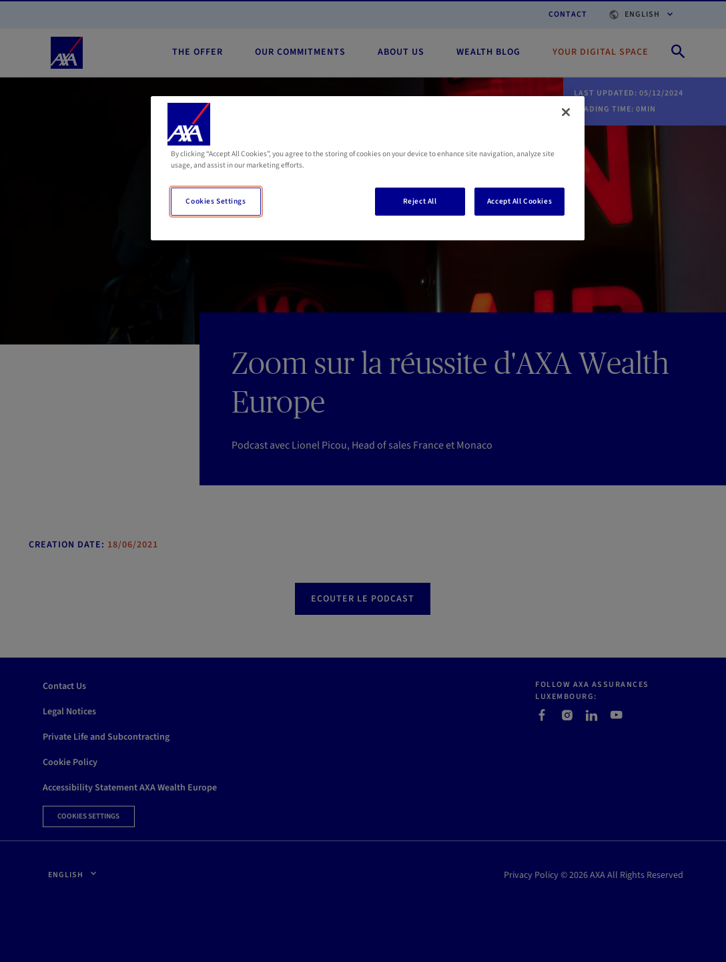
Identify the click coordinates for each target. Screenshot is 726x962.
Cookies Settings (216, 201)
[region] (368, 168)
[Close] (566, 112)
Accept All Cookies (519, 201)
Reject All (420, 201)
